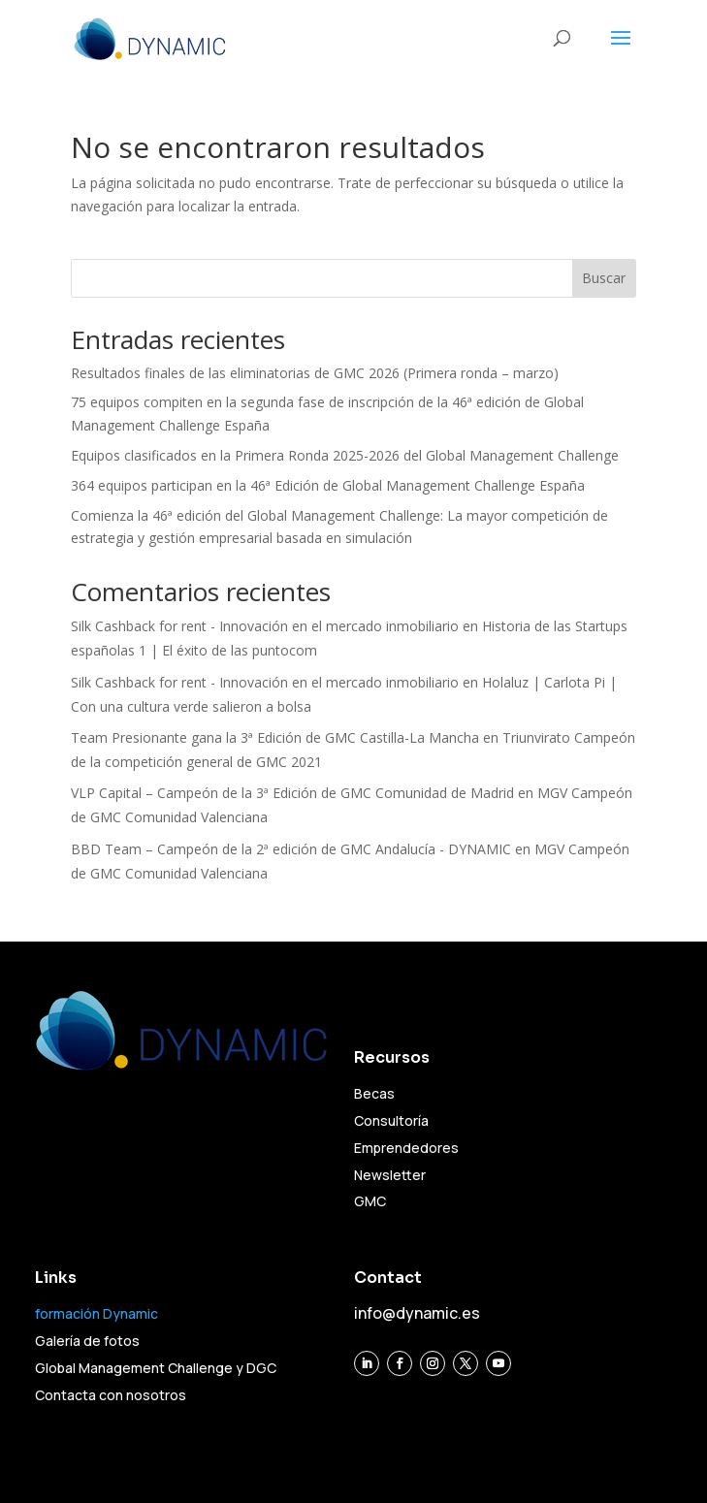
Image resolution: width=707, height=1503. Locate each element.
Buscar (604, 278)
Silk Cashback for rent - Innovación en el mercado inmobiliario (265, 626)
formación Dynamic (96, 1313)
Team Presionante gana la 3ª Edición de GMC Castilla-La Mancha (275, 737)
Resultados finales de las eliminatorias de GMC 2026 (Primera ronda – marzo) (315, 373)
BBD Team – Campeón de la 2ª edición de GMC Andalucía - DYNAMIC (291, 849)
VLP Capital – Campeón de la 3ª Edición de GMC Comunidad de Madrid (292, 792)
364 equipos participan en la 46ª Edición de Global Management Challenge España (328, 485)
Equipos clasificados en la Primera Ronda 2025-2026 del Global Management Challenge (345, 455)
